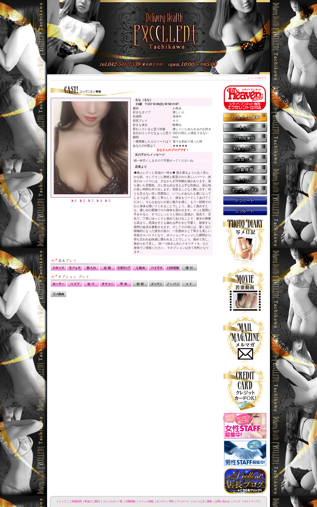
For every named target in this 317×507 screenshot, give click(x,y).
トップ (62, 501)
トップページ (245, 127)
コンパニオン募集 (245, 210)
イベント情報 (245, 179)
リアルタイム (245, 117)
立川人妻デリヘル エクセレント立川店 (158, 37)
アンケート (245, 200)
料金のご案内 (245, 148)
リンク (236, 501)
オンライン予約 (245, 190)
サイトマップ (251, 501)
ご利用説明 (245, 138)
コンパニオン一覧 (245, 158)
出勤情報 (245, 169)
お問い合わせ (222, 501)
